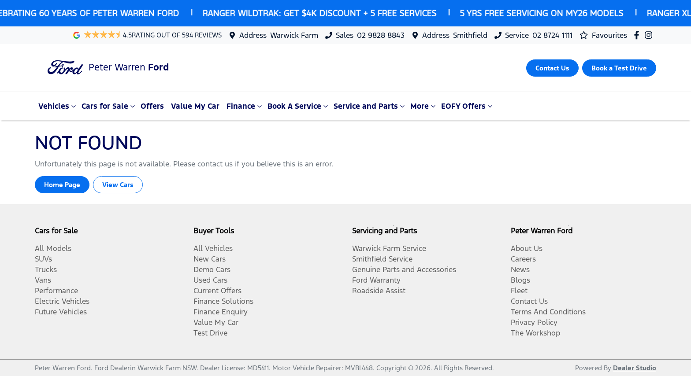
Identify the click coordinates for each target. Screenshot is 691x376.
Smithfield (470, 35)
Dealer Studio (634, 368)
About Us (526, 248)
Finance (245, 106)
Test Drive (210, 333)
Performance (56, 290)
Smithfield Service (382, 259)
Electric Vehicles (62, 301)
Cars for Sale (109, 106)
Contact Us (529, 301)
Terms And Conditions (548, 312)
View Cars (118, 185)
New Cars (209, 259)
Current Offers (217, 290)
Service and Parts (370, 106)
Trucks (46, 269)
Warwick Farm (294, 35)
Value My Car (195, 106)
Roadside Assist (378, 290)
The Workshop (535, 333)
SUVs (43, 259)
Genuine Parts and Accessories (404, 269)
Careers (523, 259)
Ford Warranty (376, 280)
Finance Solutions (223, 301)
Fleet (519, 290)
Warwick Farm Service (389, 248)
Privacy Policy (534, 322)
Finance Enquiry (220, 312)
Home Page (62, 185)
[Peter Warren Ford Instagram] (650, 35)
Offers (152, 106)
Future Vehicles (61, 312)
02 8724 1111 (552, 35)
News (520, 269)
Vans (43, 280)
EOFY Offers (467, 106)
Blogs (520, 280)
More (424, 106)
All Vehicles (213, 248)
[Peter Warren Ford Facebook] (638, 35)
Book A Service (298, 106)
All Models (53, 248)
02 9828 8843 (381, 35)
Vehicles (58, 106)
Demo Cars (211, 269)
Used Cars (210, 280)
